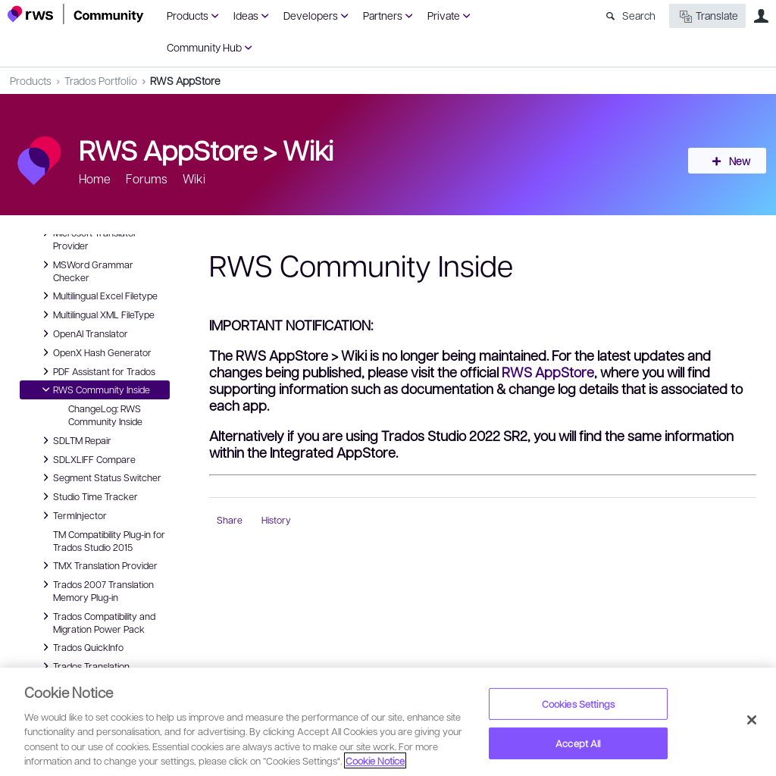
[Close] (751, 720)
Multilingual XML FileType (96, 314)
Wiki (308, 149)
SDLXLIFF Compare (87, 459)
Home (95, 178)
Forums (146, 178)
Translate (707, 16)
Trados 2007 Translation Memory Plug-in (96, 590)
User (760, 15)
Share (229, 520)
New (734, 160)
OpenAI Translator (83, 333)
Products (187, 15)
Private (443, 15)
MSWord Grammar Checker (85, 270)
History (276, 520)
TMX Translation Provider (98, 565)
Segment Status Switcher (99, 477)
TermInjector (72, 515)
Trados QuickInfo (81, 647)
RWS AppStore (185, 80)
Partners (382, 15)
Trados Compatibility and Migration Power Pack (96, 622)
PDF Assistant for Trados (96, 371)
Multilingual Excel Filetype (98, 295)
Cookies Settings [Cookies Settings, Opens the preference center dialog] (578, 703)
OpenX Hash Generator (95, 352)
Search (639, 15)
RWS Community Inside (94, 389)
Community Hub (204, 47)
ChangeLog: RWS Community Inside (105, 414)
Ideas (245, 15)
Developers (310, 15)
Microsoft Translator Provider (87, 238)
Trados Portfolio (100, 80)
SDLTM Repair (74, 440)
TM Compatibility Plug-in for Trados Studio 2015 (109, 540)
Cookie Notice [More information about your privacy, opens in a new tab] (375, 760)
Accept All (577, 743)
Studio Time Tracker (88, 496)
